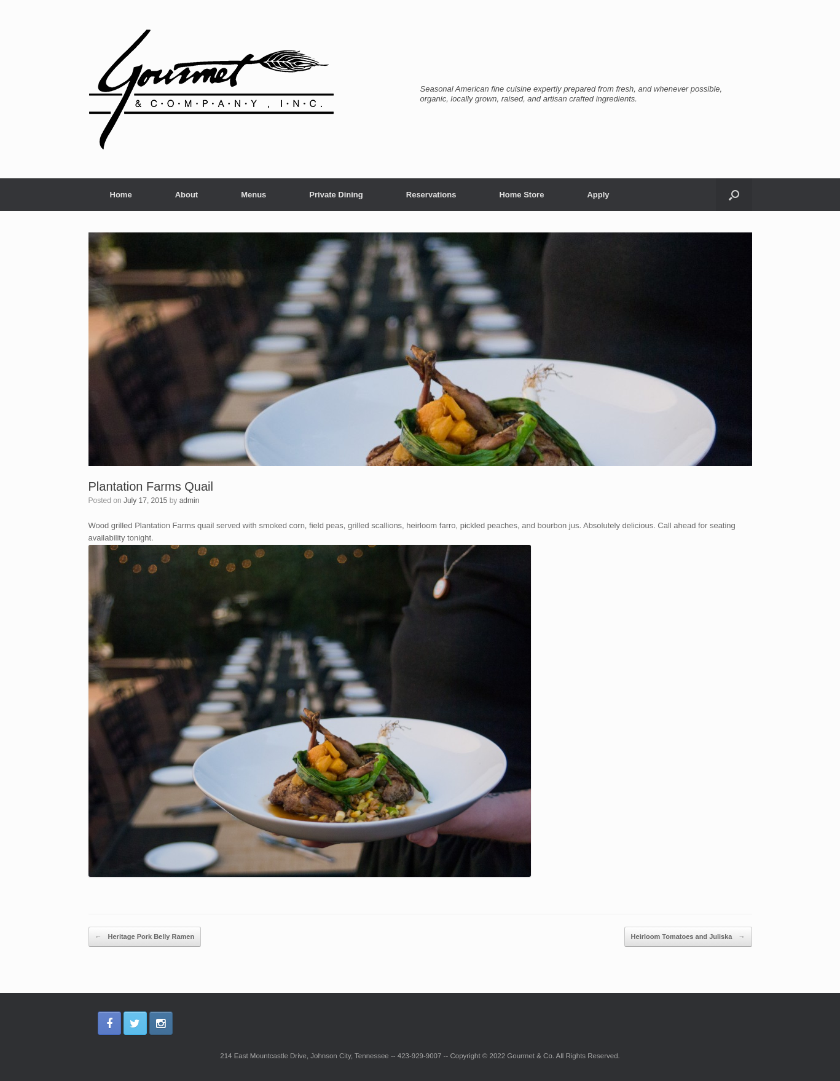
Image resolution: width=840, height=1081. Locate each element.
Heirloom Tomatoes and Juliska (688, 937)
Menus (253, 194)
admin (189, 500)
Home (121, 194)
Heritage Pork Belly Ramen (145, 937)
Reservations (431, 194)
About (186, 194)
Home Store (521, 194)
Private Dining (336, 194)
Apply (598, 194)
